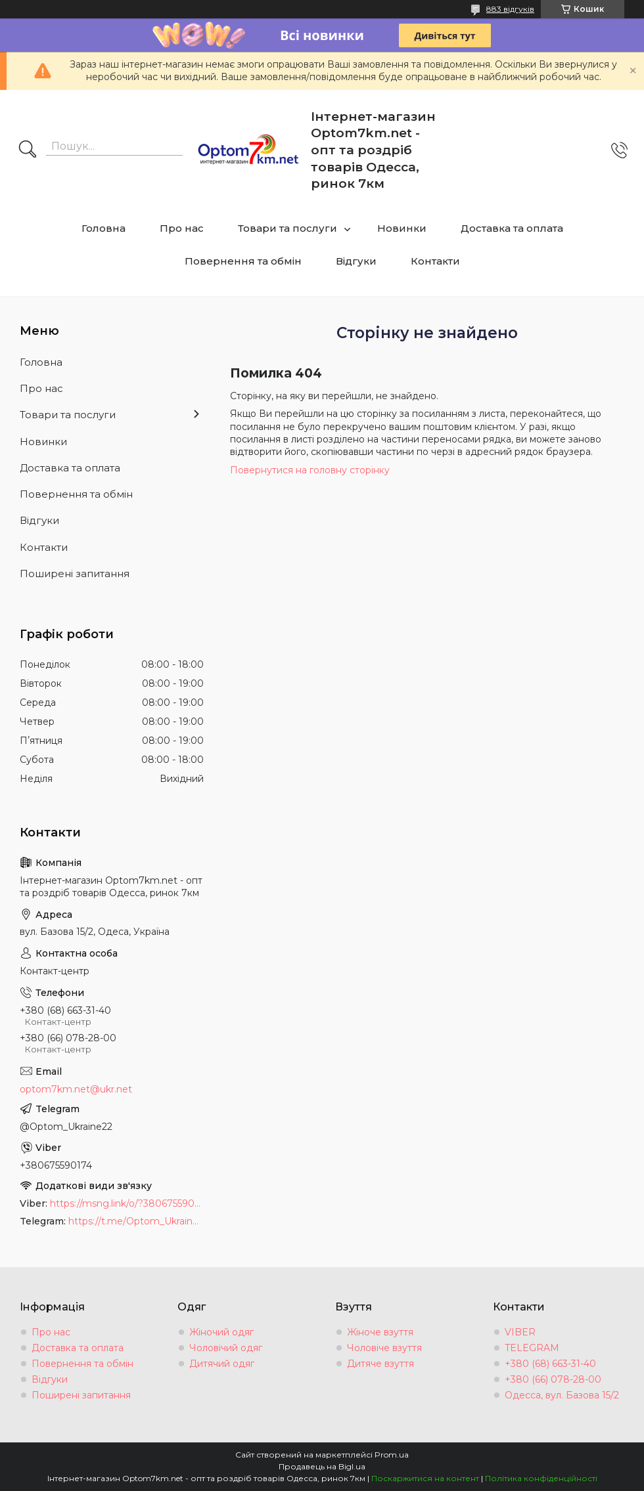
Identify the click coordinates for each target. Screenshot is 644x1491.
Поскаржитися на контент (425, 1478)
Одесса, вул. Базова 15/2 (562, 1395)
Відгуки (356, 261)
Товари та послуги (287, 228)
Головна (103, 228)
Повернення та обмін (243, 261)
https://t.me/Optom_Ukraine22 (136, 1221)
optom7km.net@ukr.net (76, 1089)
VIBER (520, 1332)
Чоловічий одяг (225, 1348)
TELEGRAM (532, 1348)
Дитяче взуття (380, 1364)
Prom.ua (392, 1454)
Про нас (182, 228)
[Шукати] (27, 150)
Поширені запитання (74, 573)
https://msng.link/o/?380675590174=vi (127, 1203)
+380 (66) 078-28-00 (553, 1379)
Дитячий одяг (221, 1364)
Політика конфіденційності (541, 1478)
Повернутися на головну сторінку (310, 470)
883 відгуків (510, 9)
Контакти (435, 261)
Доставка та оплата (512, 228)
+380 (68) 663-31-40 (550, 1364)
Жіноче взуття (380, 1332)
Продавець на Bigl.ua (322, 1466)
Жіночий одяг (221, 1332)
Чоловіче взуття (384, 1348)
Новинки (401, 228)
